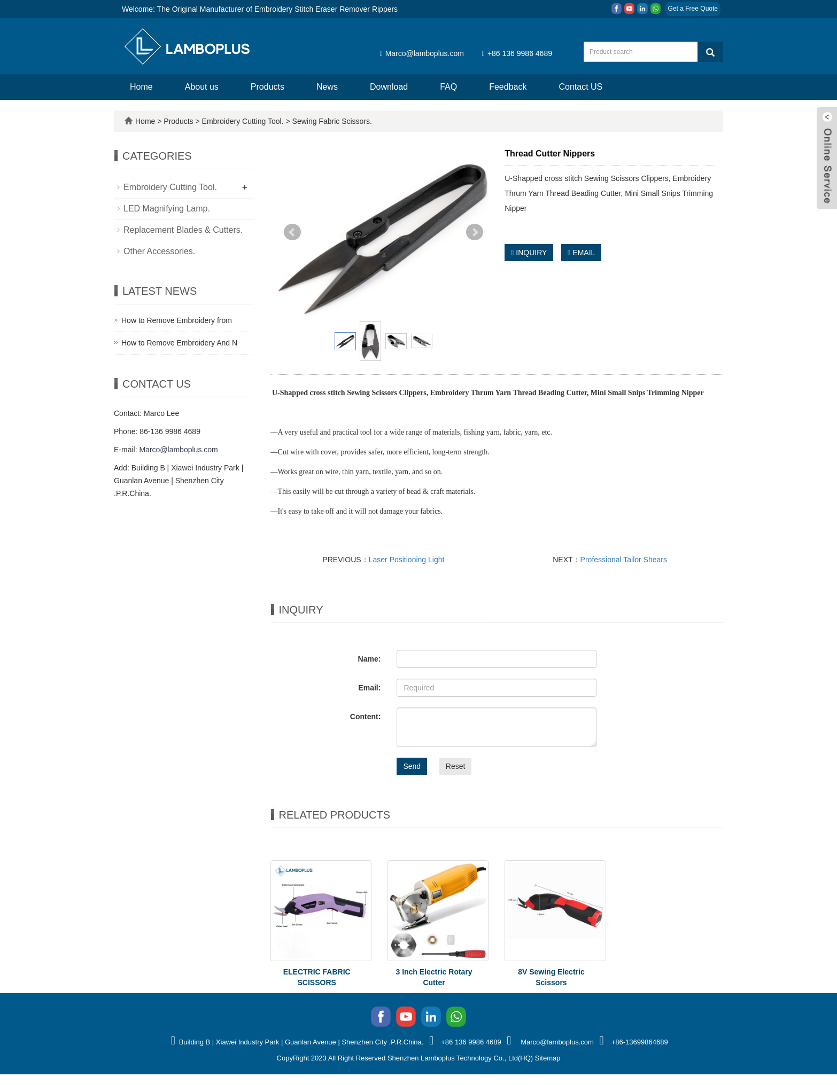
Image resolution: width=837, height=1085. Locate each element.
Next (474, 232)
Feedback (507, 86)
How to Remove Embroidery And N (179, 343)
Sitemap (548, 1058)
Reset (456, 766)
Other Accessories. (159, 251)
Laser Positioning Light (407, 559)
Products (267, 86)
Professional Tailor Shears (623, 559)
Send (412, 766)
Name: (369, 659)
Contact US (580, 86)
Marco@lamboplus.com (422, 53)
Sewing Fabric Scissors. (331, 121)
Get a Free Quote (693, 8)
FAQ (448, 86)
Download (389, 86)
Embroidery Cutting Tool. (243, 121)
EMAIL (581, 252)
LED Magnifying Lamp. (166, 208)
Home (141, 86)
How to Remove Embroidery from (176, 320)
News (327, 86)
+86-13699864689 (639, 1042)
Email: (369, 687)
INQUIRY (529, 252)
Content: (365, 716)
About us (202, 86)
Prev (292, 232)
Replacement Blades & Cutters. (183, 229)
